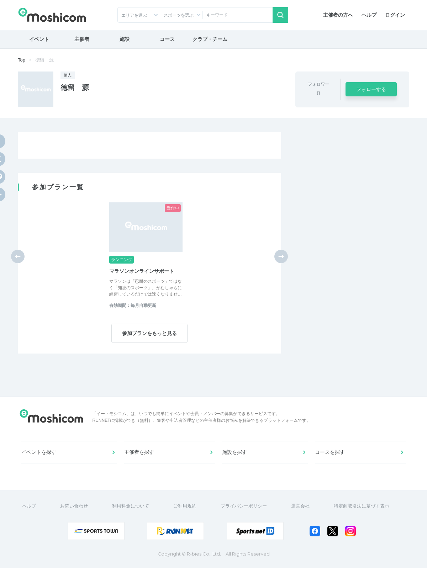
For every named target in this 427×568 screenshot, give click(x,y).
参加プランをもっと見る (149, 333)
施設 (125, 39)
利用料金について (130, 506)
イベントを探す (38, 452)
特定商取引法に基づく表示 (361, 506)
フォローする (371, 89)
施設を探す (234, 452)
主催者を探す (139, 452)
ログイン (395, 15)
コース (167, 39)
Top (21, 60)
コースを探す (330, 452)
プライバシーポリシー (244, 506)
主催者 (81, 39)
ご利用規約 (184, 506)
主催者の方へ (338, 15)
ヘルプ (369, 15)
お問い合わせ (74, 506)
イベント (39, 39)
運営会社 (300, 506)
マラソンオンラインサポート (141, 271)
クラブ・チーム (210, 39)
